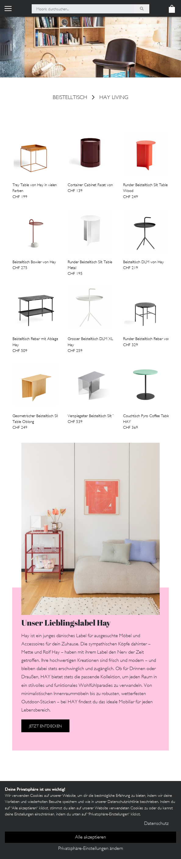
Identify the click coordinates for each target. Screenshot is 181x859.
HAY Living (113, 98)
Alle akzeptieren (90, 837)
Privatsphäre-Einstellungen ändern (90, 849)
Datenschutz (156, 824)
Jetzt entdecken (45, 726)
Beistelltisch (70, 98)
